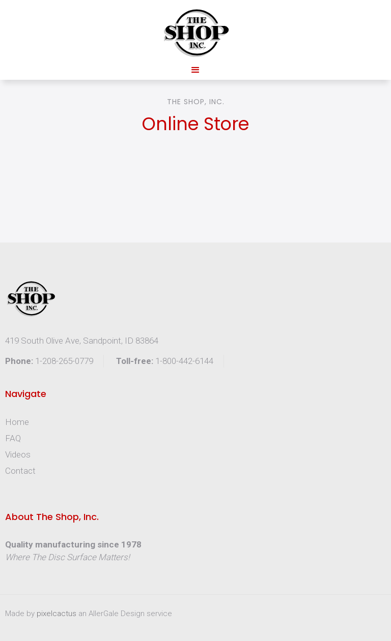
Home (17, 422)
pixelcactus (57, 613)
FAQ (13, 438)
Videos (18, 454)
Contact (20, 471)
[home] (195, 32)
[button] (195, 70)
